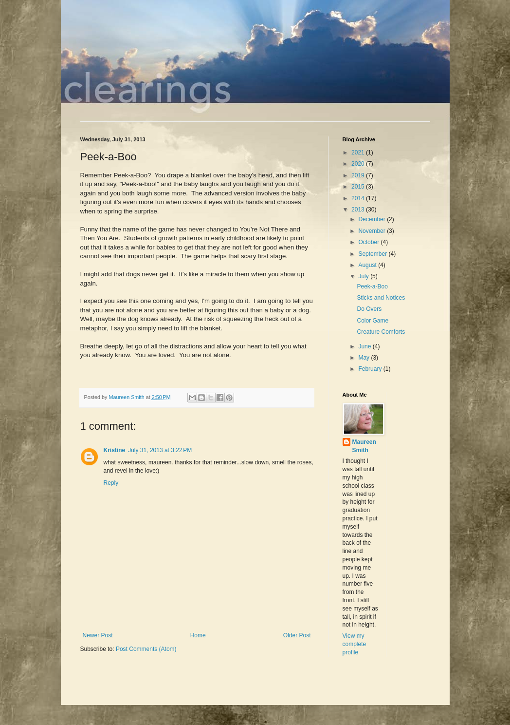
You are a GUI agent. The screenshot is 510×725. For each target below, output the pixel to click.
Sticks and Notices (381, 297)
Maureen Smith (364, 446)
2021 (358, 152)
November (372, 231)
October (369, 242)
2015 (358, 186)
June (365, 346)
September (373, 253)
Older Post (297, 635)
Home (198, 635)
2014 (358, 198)
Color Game (372, 320)
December (372, 219)
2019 (358, 175)
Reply (111, 482)
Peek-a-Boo (372, 286)
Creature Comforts (381, 331)
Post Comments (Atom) (146, 649)
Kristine (115, 450)
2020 (358, 163)
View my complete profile (354, 644)
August (368, 265)
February (370, 368)
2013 (358, 209)
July (364, 276)
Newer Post (98, 635)
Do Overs (369, 308)
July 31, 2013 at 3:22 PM (160, 450)
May (364, 357)
